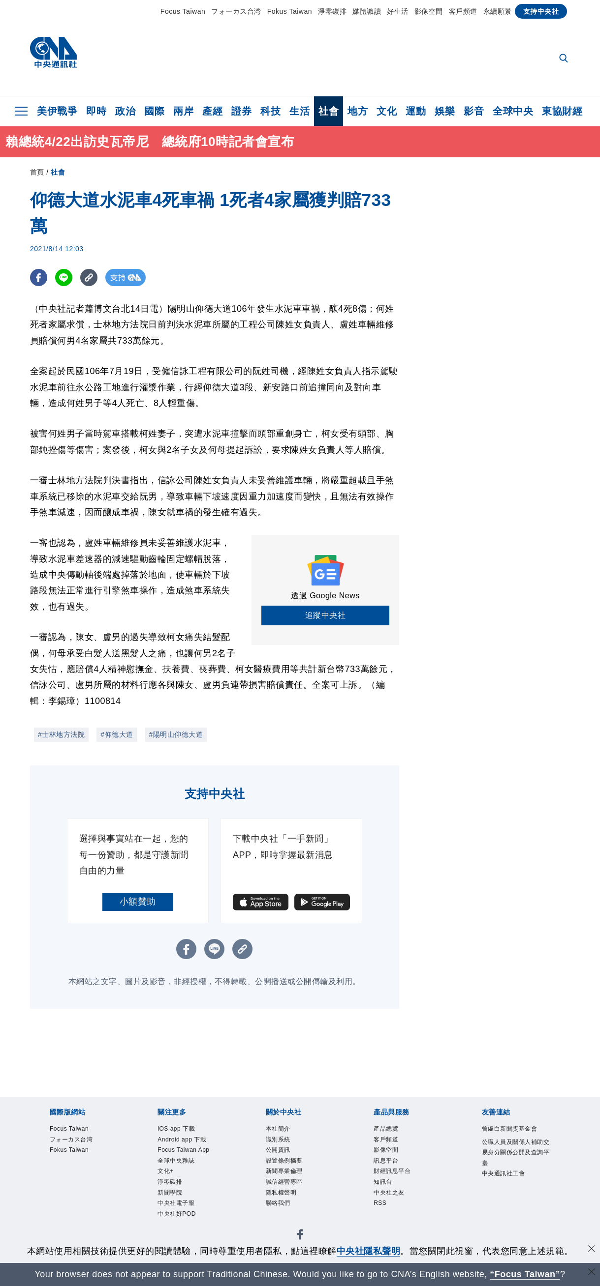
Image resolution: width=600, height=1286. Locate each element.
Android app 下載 (189, 1150)
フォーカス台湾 (236, 11)
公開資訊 (284, 1157)
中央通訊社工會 (514, 1210)
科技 (270, 111)
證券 (241, 111)
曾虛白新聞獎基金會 (514, 1136)
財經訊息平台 (401, 1183)
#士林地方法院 (61, 734)
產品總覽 (392, 1130)
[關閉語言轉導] (591, 1273)
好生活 (398, 11)
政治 (125, 111)
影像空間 (428, 11)
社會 (328, 111)
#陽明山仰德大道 (176, 734)
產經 (212, 111)
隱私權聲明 (289, 1210)
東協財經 (562, 111)
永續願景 (497, 11)
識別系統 (284, 1143)
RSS (383, 1223)
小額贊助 (138, 901)
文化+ (169, 1210)
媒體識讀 (366, 11)
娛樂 (445, 111)
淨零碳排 (332, 11)
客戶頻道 (463, 11)
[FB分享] (38, 277)
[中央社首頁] (53, 55)
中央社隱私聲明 (369, 1251)
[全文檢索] (564, 59)
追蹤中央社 (325, 615)
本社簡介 (284, 1130)
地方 (357, 111)
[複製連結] (88, 277)
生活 (299, 111)
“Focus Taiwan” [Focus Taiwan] (525, 1274)
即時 (96, 111)
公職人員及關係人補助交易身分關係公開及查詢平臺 (514, 1176)
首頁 (37, 172)
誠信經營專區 (293, 1196)
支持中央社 (541, 11)
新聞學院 (176, 1236)
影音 (474, 111)
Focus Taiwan (182, 11)
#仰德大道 (116, 734)
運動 (416, 111)
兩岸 (183, 111)
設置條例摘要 (293, 1170)
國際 (154, 111)
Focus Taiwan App (186, 1176)
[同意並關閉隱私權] (591, 1250)
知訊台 (387, 1196)
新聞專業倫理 (293, 1183)
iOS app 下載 (185, 1130)
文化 (387, 111)
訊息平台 (392, 1170)
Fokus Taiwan (289, 11)
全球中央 (513, 111)
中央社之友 (396, 1210)
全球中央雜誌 (185, 1196)
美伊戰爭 (57, 111)
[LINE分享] (63, 277)
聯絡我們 (284, 1223)
